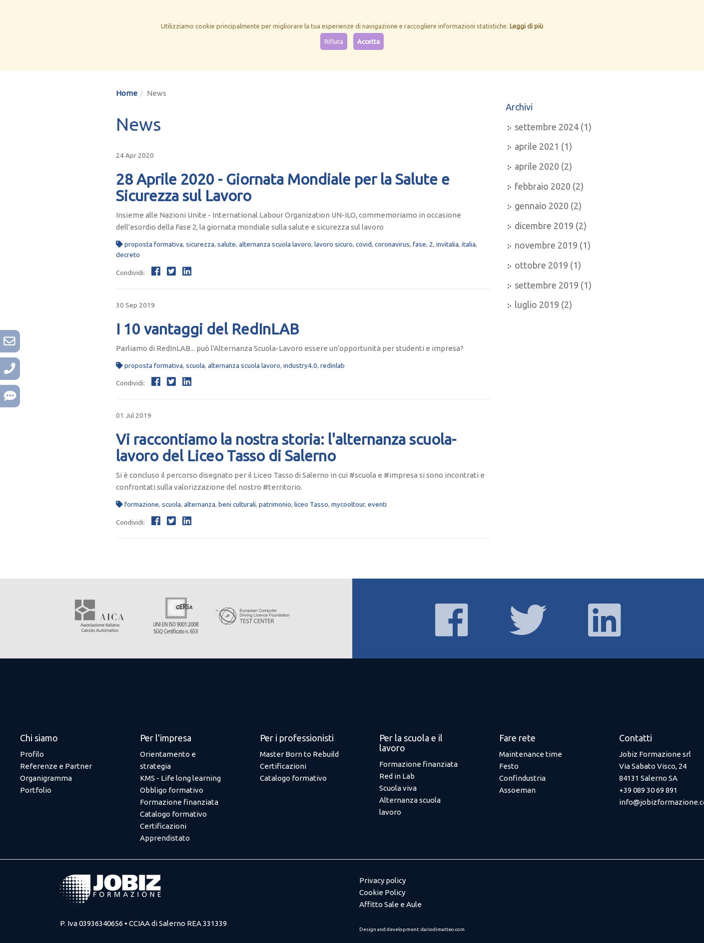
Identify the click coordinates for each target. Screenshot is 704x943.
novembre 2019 (546, 245)
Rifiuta (333, 41)
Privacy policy (382, 880)
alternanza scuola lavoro (275, 244)
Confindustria (522, 778)
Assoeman (517, 790)
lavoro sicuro (333, 244)
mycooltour (348, 504)
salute (226, 244)
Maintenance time (530, 754)
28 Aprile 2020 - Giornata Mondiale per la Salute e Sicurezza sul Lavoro (283, 187)
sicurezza (200, 244)
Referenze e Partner (56, 766)
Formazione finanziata (179, 802)
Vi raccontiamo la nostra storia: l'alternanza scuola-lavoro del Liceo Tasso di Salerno (286, 447)
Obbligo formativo (171, 790)
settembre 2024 (547, 127)
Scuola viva (398, 788)
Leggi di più (526, 25)
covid (364, 244)
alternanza (199, 504)
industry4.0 (300, 365)
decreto (128, 255)
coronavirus (392, 244)
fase (419, 244)
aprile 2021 (537, 146)
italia (469, 244)
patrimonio (275, 504)
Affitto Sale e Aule (390, 904)
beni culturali (237, 504)
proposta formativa (153, 244)
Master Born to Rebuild (299, 754)
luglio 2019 (537, 305)
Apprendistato (165, 838)
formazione (141, 504)
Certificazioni (163, 826)
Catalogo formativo (173, 814)
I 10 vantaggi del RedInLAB (207, 328)
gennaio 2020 (542, 206)
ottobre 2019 (541, 265)
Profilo (32, 754)
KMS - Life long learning (180, 778)
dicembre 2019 (544, 226)
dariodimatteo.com (443, 929)
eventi (377, 504)
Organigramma (46, 778)
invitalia (447, 244)
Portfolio (35, 790)
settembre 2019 (547, 285)
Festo (509, 766)
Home (126, 93)
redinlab (332, 365)
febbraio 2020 (543, 186)
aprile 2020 (537, 166)
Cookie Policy (382, 892)
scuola (195, 365)
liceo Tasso (311, 504)
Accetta (368, 41)
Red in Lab (397, 776)
